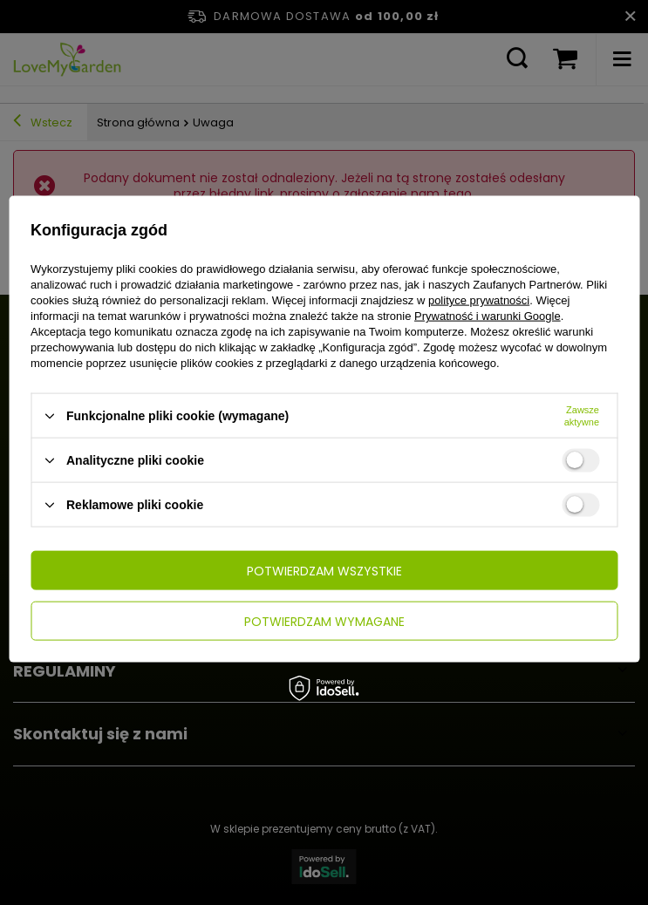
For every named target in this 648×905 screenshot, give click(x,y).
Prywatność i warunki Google (487, 316)
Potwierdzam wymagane (324, 620)
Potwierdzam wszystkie (324, 570)
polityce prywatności (478, 300)
